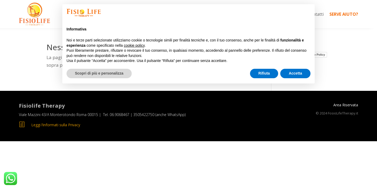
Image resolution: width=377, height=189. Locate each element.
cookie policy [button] (134, 45)
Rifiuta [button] (264, 73)
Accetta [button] (295, 73)
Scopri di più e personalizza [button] (99, 73)
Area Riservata (345, 104)
